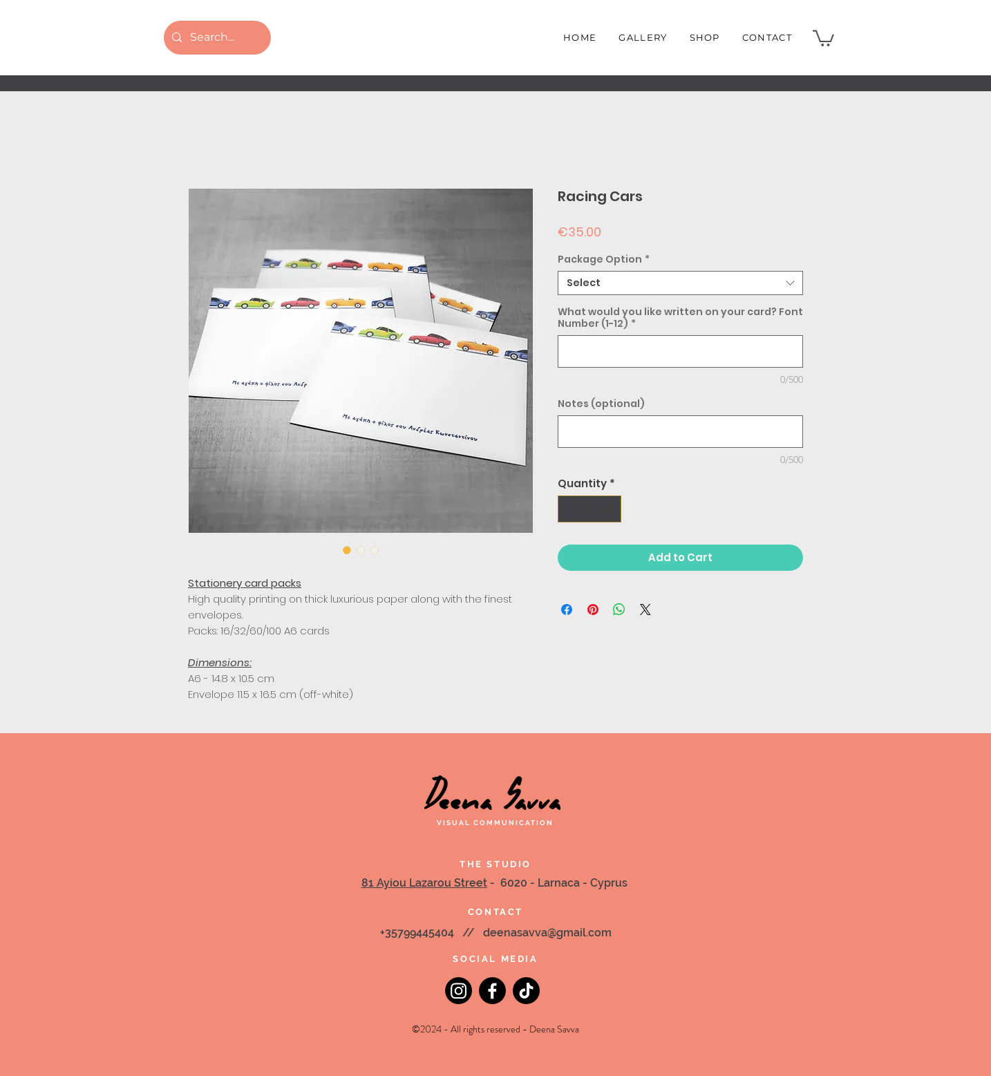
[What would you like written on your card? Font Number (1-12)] (680, 351)
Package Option (604, 259)
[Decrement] (569, 509)
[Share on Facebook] (566, 609)
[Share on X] (645, 609)
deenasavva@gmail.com (547, 932)
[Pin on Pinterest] (593, 609)
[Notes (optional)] (680, 432)
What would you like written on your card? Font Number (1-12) (680, 318)
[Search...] (216, 38)
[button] (823, 37)
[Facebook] (492, 990)
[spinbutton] (589, 509)
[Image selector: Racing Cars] (347, 550)
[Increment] (610, 509)
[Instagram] (458, 990)
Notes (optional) (601, 404)
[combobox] (680, 283)
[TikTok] (526, 990)
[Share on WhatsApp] (619, 609)
